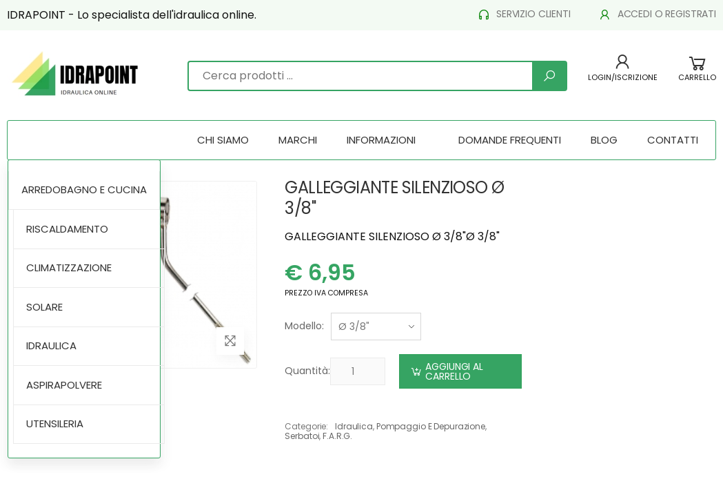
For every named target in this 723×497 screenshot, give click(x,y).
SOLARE (44, 307)
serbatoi (302, 436)
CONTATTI (672, 140)
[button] (697, 75)
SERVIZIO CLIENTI (524, 14)
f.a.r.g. (337, 436)
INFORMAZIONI (381, 140)
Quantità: (307, 371)
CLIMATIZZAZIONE (69, 267)
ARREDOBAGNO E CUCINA (84, 189)
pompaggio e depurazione (430, 426)
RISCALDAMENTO (67, 229)
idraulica (354, 426)
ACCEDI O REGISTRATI (657, 14)
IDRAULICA (51, 345)
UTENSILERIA (54, 423)
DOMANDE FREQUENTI (509, 140)
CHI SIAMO (223, 140)
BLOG (604, 140)
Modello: (304, 326)
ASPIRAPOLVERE (64, 385)
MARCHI (297, 140)
